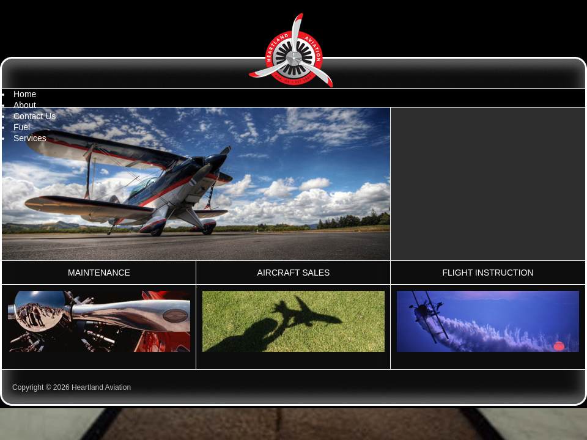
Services (29, 138)
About (24, 105)
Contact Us (34, 116)
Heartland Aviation (293, 50)
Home (24, 94)
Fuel (21, 127)
